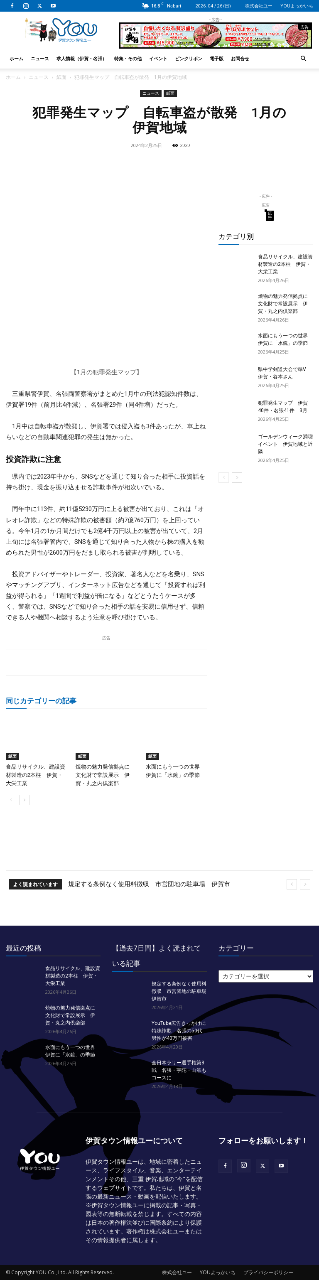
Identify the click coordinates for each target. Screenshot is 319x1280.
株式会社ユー (258, 5)
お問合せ (240, 58)
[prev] (292, 884)
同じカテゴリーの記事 (41, 700)
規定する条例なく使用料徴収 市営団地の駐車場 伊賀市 (149, 884)
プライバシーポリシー (268, 1272)
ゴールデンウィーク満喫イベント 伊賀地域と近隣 (285, 444)
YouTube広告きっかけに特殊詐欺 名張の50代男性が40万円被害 (179, 1030)
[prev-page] (11, 800)
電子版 (216, 58)
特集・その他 (128, 58)
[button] (303, 59)
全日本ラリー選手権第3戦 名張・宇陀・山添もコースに (179, 1070)
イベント (158, 58)
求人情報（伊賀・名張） (81, 58)
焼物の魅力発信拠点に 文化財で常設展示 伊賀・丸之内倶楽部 (105, 775)
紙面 (61, 77)
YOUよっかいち (296, 5)
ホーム (16, 58)
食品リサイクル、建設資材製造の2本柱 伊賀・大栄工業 (35, 775)
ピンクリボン (188, 58)
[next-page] (24, 800)
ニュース (40, 58)
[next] (305, 884)
